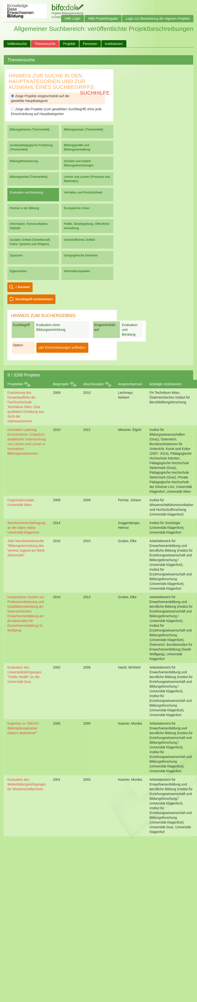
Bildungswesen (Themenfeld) (83, 129)
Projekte (69, 44)
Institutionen (114, 44)
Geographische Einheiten (81, 255)
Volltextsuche (17, 44)
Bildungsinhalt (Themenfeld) (29, 176)
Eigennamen (18, 271)
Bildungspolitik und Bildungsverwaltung (77, 147)
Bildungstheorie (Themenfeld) (29, 129)
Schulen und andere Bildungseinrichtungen (79, 163)
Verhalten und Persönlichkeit (83, 192)
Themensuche (45, 44)
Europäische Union (76, 208)
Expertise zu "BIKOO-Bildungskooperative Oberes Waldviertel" (23, 728)
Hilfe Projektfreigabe (103, 18)
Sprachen (16, 255)
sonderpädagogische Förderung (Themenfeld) (31, 147)
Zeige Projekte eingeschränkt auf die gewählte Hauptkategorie (40, 98)
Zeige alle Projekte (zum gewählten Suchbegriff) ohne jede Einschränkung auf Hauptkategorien (56, 111)
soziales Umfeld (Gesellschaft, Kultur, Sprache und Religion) (30, 242)
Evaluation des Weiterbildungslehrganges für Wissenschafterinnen (26, 784)
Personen (90, 44)
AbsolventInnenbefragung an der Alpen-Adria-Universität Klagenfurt (26, 527)
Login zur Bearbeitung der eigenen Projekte (158, 18)
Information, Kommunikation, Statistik (29, 226)
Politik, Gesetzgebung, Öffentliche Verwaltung (86, 226)
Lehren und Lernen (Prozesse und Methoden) (87, 179)
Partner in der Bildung (24, 208)
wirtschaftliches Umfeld (79, 239)
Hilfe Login (72, 18)
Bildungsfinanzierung (24, 161)
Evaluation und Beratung (26, 192)
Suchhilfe (95, 93)
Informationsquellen (77, 271)
